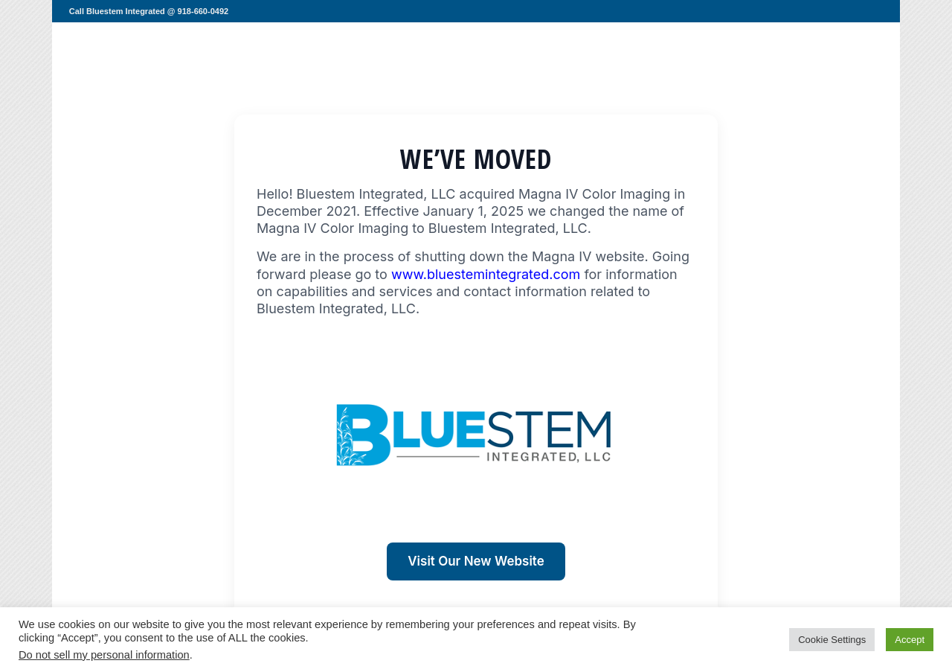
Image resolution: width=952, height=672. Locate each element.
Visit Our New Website (476, 561)
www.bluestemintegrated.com (485, 274)
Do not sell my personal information (104, 655)
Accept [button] (909, 639)
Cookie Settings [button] (832, 639)
